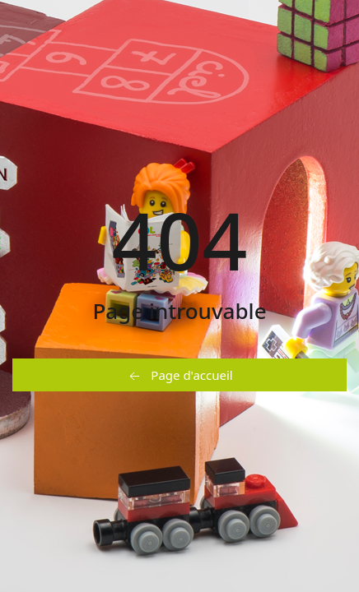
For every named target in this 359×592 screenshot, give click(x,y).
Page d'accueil (179, 376)
